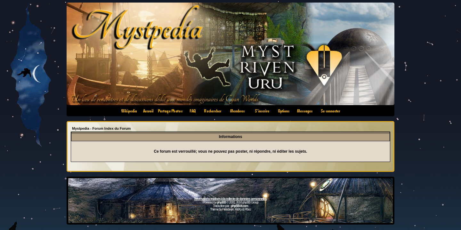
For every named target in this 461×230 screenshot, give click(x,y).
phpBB (221, 202)
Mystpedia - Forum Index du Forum (101, 128)
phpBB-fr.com (239, 206)
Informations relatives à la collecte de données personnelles (230, 199)
